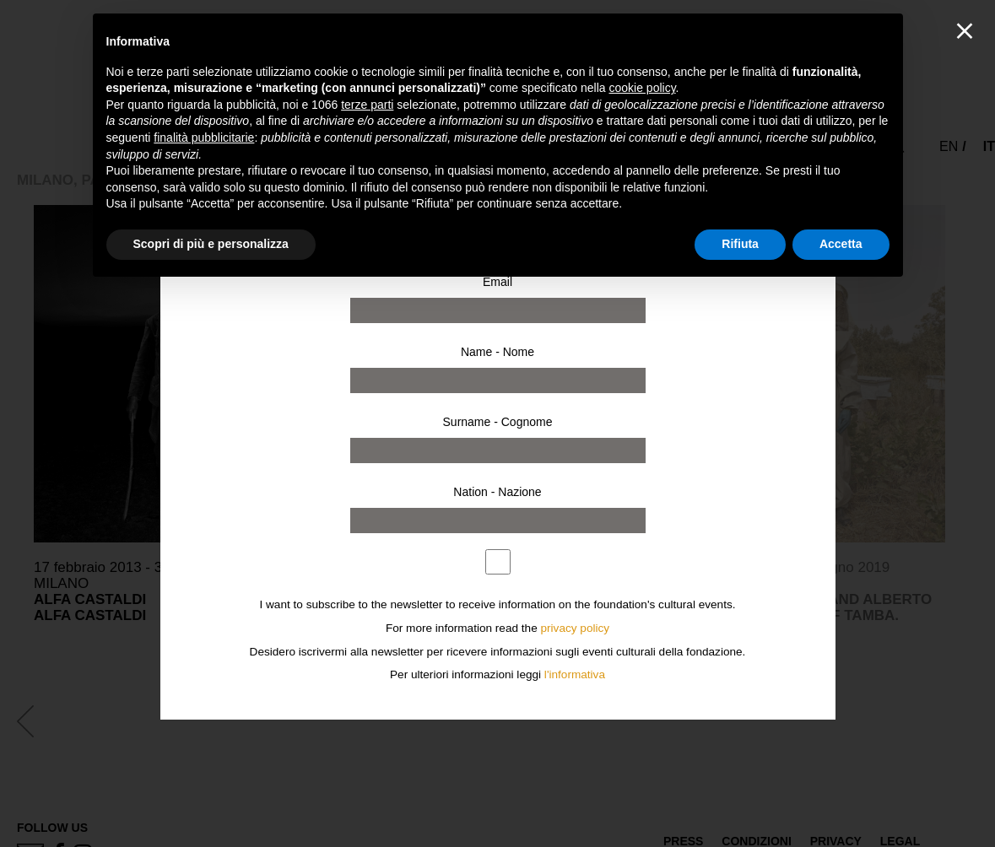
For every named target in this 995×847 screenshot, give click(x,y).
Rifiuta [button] (740, 244)
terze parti (367, 104)
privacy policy (575, 628)
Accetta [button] (841, 244)
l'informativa (574, 674)
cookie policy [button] (641, 87)
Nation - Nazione (497, 492)
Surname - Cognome (498, 422)
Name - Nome (497, 352)
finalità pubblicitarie (204, 137)
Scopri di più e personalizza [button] (211, 244)
